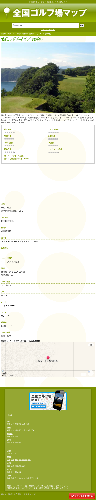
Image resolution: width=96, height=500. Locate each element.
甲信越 (9, 434)
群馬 (8, 430)
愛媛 (20, 472)
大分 (16, 478)
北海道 (9, 415)
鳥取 (20, 466)
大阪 (16, 460)
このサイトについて (48, 30)
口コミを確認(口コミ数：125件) (16, 159)
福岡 (8, 478)
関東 (9, 428)
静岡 (20, 442)
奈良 (20, 460)
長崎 (12, 478)
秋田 (20, 424)
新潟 (16, 436)
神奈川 (28, 430)
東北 (18, 34)
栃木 (12, 430)
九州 (9, 476)
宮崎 (27, 478)
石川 (8, 454)
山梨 (8, 436)
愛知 (8, 442)
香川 (12, 472)
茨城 (16, 430)
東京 (23, 430)
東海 (9, 440)
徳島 (8, 472)
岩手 (12, 424)
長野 (12, 436)
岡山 (8, 466)
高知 (16, 472)
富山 (12, 454)
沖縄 (36, 478)
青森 (8, 424)
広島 (12, 466)
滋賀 (12, 460)
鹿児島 (32, 478)
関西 (9, 457)
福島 (27, 424)
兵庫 (29, 460)
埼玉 (20, 430)
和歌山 (24, 460)
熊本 (20, 478)
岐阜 (12, 442)
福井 (16, 454)
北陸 (9, 451)
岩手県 (24, 34)
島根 (16, 466)
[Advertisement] (48, 182)
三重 (16, 442)
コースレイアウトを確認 (13, 156)
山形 (23, 424)
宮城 (16, 424)
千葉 (32, 430)
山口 (23, 466)
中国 (9, 463)
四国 (9, 469)
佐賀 (23, 478)
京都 (8, 460)
